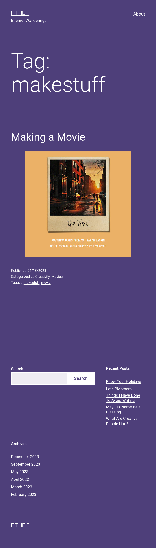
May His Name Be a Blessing (123, 409)
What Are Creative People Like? (121, 421)
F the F (20, 13)
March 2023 (21, 487)
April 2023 (20, 479)
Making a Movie (48, 137)
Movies (57, 277)
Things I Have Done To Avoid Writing (123, 398)
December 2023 (25, 456)
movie (46, 283)
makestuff (32, 283)
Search (17, 368)
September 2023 (25, 464)
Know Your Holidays (123, 381)
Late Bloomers (119, 389)
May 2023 (19, 471)
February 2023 (23, 494)
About (139, 14)
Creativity (42, 277)
